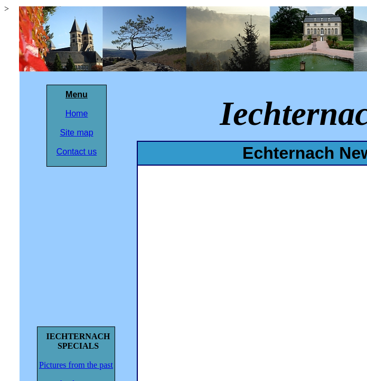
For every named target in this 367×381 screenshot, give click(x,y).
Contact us (77, 151)
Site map (76, 132)
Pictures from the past (76, 364)
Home (76, 113)
